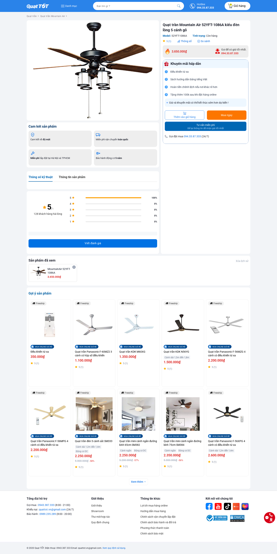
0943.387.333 (46, 505)
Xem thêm (137, 481)
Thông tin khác (150, 498)
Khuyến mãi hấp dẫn (186, 64)
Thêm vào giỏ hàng (185, 115)
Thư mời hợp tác (100, 516)
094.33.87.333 (192, 136)
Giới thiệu (97, 498)
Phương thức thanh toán (154, 527)
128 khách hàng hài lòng (48, 213)
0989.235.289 (48, 513)
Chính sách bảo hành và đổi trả (158, 522)
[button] (154, 26)
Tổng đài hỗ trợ (37, 498)
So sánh (205, 41)
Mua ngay (226, 115)
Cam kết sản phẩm (43, 126)
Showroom (97, 511)
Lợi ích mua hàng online (154, 505)
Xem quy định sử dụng (114, 548)
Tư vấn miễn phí (206, 127)
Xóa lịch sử (242, 260)
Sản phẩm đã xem (42, 260)
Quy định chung (100, 522)
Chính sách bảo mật (151, 533)
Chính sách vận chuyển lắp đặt (158, 516)
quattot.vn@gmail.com (52, 509)
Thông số (186, 41)
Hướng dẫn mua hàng (153, 511)
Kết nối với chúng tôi (219, 498)
